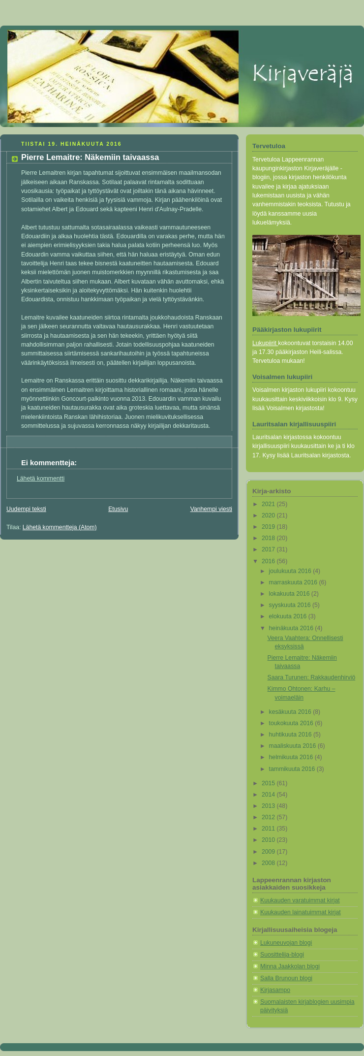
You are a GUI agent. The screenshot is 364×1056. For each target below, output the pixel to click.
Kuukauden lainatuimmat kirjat (300, 912)
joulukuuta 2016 (291, 571)
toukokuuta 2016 (292, 723)
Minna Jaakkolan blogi (290, 966)
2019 (269, 526)
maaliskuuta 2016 (293, 745)
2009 (269, 851)
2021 (269, 504)
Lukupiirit (265, 343)
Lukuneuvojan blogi (286, 942)
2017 (269, 549)
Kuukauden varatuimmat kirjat (300, 900)
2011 (269, 828)
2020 (269, 515)
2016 (269, 561)
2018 (269, 538)
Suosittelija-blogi (282, 954)
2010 (269, 839)
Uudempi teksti (26, 509)
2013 (269, 805)
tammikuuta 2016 (293, 769)
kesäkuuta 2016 (291, 711)
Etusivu (118, 509)
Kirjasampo (275, 990)
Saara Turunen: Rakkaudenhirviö (312, 677)
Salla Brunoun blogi (286, 978)
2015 (269, 783)
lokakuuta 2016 (290, 593)
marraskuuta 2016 (294, 582)
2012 (269, 817)
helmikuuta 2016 (292, 757)
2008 (269, 863)
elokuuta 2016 (288, 616)
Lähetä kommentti (40, 478)
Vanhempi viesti (211, 509)
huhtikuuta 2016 (291, 734)
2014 (269, 794)
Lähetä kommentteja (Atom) (60, 527)
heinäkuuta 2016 (292, 628)
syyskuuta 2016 (290, 605)
